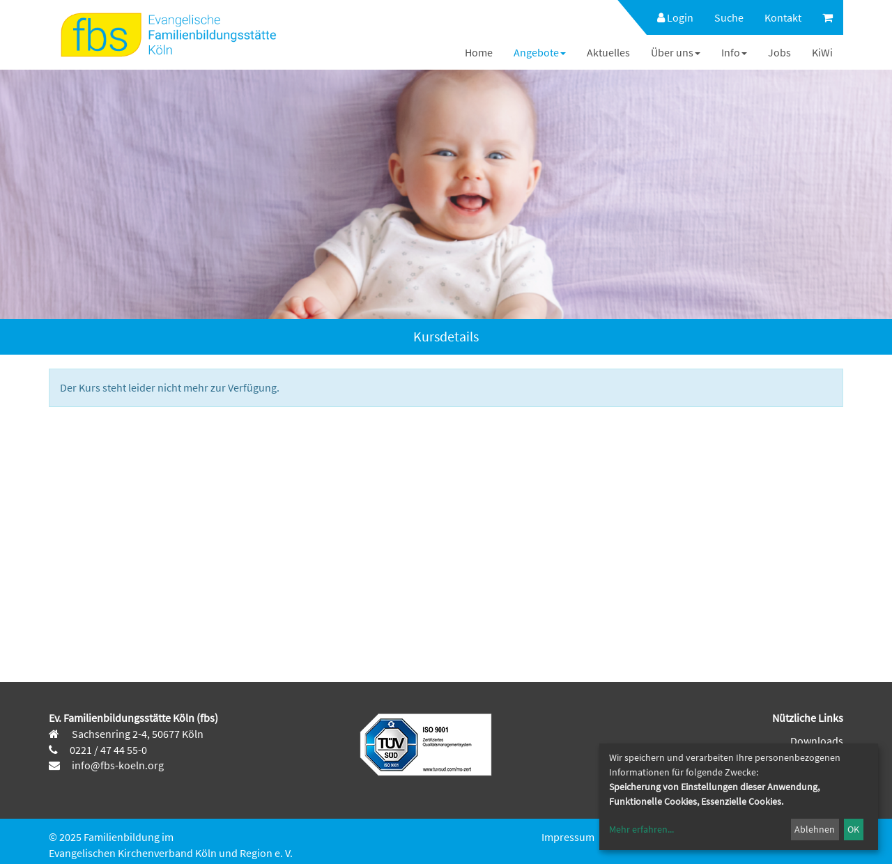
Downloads (816, 741)
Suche (729, 17)
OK (853, 829)
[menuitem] (668, 17)
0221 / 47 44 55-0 (108, 750)
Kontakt (782, 17)
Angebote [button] (540, 52)
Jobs (779, 52)
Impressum (567, 837)
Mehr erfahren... (641, 829)
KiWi (822, 52)
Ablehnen (814, 829)
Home (479, 52)
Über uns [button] (675, 52)
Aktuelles (608, 52)
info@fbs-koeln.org (117, 765)
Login (675, 17)
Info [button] (734, 52)
